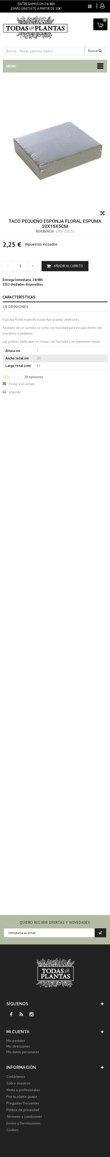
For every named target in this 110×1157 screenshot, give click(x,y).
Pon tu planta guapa (21, 1096)
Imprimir (15, 392)
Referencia (45, 231)
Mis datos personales (22, 1052)
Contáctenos (15, 1076)
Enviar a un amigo (22, 384)
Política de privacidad (22, 1110)
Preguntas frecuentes (22, 1103)
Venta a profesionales (23, 1090)
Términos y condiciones (24, 1116)
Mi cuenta (18, 1031)
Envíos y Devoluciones (23, 1123)
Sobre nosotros (18, 1083)
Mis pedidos (15, 1040)
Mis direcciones (18, 1046)
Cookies (12, 1130)
